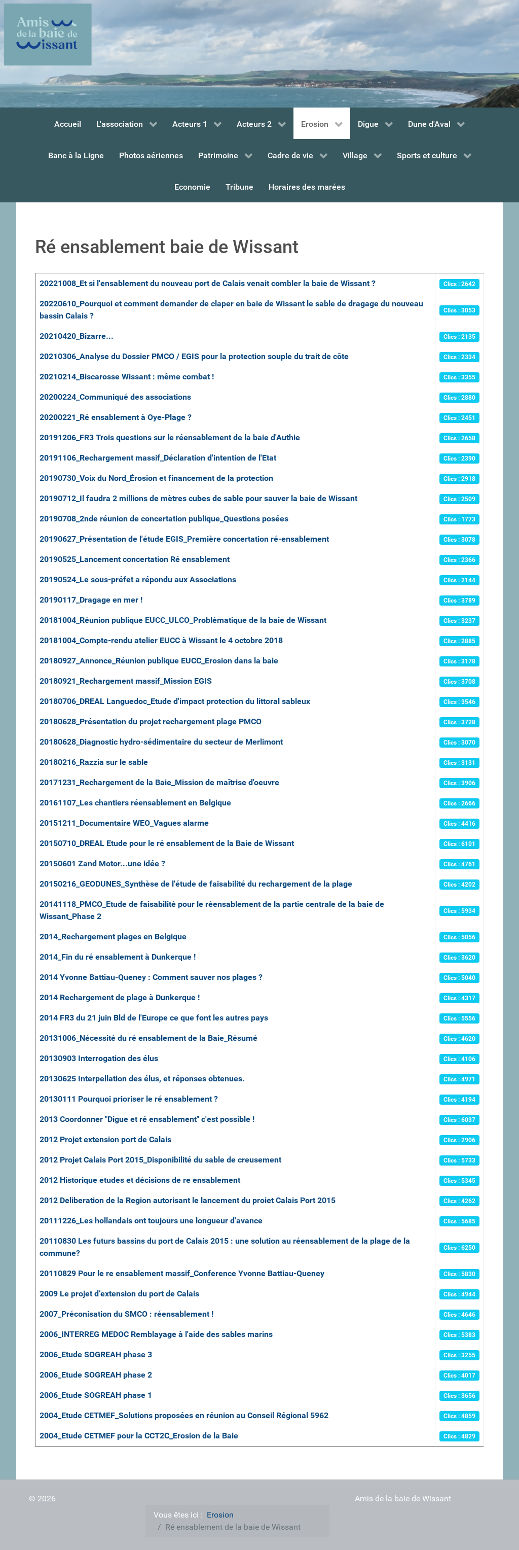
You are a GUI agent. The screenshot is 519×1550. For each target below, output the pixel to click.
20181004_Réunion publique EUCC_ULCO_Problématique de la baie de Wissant (183, 620)
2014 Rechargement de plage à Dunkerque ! (120, 997)
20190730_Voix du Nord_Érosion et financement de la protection (156, 478)
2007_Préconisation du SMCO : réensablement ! (126, 1314)
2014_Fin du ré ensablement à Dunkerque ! (118, 957)
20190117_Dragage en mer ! (91, 600)
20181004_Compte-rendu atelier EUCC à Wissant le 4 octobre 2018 (161, 640)
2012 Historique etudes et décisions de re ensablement (140, 1180)
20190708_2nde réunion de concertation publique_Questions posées (164, 518)
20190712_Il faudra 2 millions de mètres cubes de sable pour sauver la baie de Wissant (198, 498)
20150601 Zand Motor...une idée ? (102, 863)
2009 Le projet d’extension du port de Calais (119, 1293)
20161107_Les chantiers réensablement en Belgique (135, 802)
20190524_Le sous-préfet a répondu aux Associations (138, 579)
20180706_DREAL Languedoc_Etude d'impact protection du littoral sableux (175, 701)
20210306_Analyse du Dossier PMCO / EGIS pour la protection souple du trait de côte (194, 356)
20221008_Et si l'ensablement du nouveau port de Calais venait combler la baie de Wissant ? (208, 283)
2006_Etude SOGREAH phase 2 (96, 1375)
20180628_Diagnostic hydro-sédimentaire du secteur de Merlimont (161, 742)
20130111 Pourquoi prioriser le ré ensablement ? (129, 1099)
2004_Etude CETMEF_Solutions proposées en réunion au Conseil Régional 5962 (184, 1415)
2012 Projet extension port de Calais (105, 1139)
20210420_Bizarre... (77, 336)
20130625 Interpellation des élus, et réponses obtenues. (142, 1078)
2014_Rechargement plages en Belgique (113, 936)
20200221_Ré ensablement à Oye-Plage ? (116, 417)
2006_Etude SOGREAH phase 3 (96, 1354)
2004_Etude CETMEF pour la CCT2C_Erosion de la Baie (139, 1435)
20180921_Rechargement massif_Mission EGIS (126, 681)
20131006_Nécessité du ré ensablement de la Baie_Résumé (148, 1038)
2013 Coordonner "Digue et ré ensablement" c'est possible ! (147, 1119)
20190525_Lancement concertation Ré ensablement (135, 559)
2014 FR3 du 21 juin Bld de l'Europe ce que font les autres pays (154, 1018)
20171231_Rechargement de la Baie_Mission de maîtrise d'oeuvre (159, 782)
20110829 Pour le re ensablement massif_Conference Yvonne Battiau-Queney (182, 1273)
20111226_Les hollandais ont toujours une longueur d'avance (151, 1220)
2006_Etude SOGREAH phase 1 (96, 1395)
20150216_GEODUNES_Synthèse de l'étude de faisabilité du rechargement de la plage (196, 884)
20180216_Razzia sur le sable (94, 762)
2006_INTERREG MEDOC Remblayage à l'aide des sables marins (156, 1334)
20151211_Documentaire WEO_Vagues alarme (124, 823)
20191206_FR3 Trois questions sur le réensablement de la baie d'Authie (170, 437)
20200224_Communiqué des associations (115, 397)
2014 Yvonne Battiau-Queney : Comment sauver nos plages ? (151, 977)
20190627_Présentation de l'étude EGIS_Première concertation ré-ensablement (184, 539)
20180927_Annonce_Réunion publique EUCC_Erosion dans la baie (159, 660)
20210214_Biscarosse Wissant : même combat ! (127, 376)
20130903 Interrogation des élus (99, 1058)
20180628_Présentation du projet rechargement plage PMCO (151, 721)
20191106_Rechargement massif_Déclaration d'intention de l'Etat (158, 458)
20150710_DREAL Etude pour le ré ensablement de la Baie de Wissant (167, 843)
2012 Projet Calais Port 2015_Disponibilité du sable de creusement (160, 1160)
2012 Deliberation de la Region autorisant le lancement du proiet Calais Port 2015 (188, 1200)
